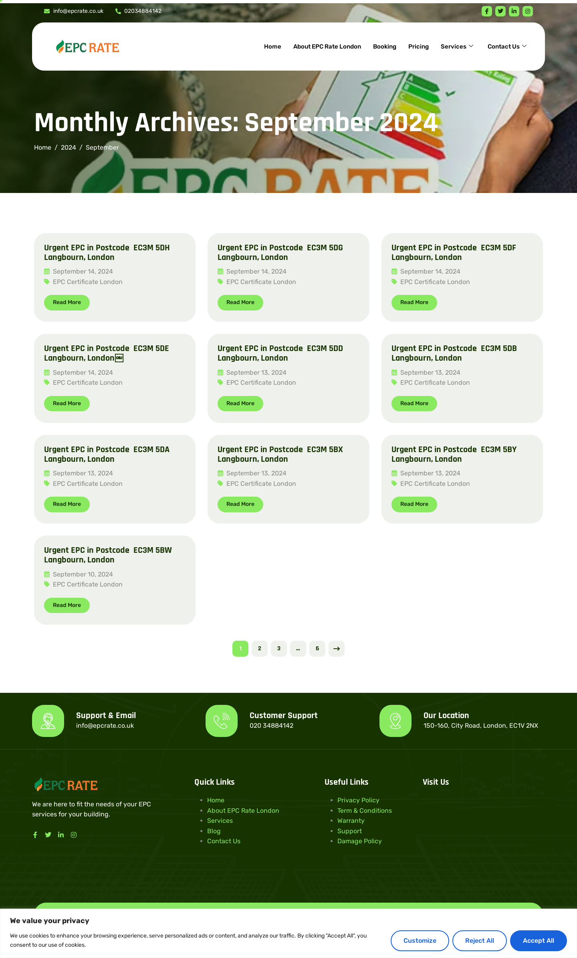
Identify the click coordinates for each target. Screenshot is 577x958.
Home (272, 46)
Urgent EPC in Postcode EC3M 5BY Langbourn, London (453, 454)
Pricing (418, 46)
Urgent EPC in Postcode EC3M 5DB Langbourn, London (454, 353)
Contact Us (507, 46)
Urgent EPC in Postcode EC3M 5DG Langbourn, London (280, 252)
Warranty (351, 820)
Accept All (538, 940)
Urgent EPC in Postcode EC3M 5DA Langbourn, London (106, 454)
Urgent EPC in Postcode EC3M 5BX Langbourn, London (280, 454)
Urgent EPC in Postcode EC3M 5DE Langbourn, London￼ (106, 353)
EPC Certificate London (88, 282)
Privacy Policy (358, 800)
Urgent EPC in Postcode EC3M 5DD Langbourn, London (280, 353)
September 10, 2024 (78, 574)
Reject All (479, 940)
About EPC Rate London (327, 46)
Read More (67, 302)
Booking (384, 46)
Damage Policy (359, 841)
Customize (419, 940)
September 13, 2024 (252, 372)
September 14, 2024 (78, 271)
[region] (288, 933)
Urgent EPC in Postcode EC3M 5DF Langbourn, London (453, 252)
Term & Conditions (364, 810)
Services (457, 46)
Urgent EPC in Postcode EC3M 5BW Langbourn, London (108, 555)
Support (349, 831)
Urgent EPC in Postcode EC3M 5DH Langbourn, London (107, 252)
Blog (214, 831)
